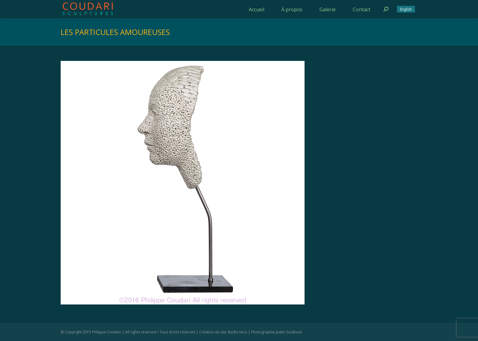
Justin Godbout (289, 332)
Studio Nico (237, 332)
